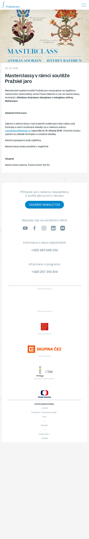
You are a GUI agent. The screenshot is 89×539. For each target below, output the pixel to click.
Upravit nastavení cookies (44, 404)
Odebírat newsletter (44, 204)
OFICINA (44, 438)
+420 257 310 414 (45, 272)
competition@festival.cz (17, 130)
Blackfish (44, 425)
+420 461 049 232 (44, 250)
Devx (44, 417)
